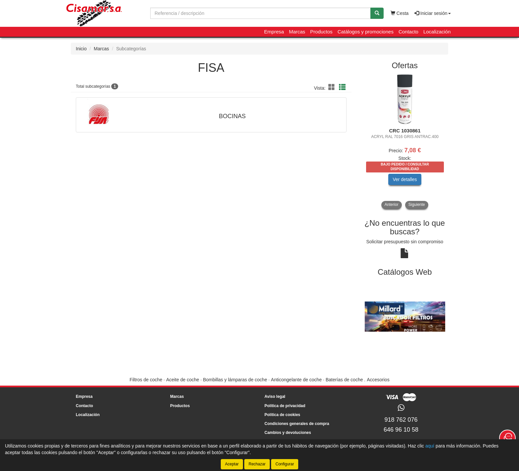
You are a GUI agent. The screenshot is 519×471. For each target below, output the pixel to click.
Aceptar (232, 464)
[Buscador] (260, 13)
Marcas (297, 31)
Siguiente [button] (416, 204)
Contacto (408, 31)
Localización (437, 31)
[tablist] (404, 141)
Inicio (81, 48)
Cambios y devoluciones (287, 432)
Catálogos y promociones (366, 31)
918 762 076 (400, 419)
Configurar (284, 464)
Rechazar (257, 464)
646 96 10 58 (401, 429)
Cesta (399, 13)
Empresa (274, 31)
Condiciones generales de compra (296, 423)
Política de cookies (282, 414)
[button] (332, 87)
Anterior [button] (392, 204)
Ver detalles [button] (405, 179)
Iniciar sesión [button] (432, 13)
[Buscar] (377, 13)
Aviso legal (274, 396)
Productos (321, 31)
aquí (429, 445)
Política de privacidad (284, 405)
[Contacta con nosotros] (507, 438)
